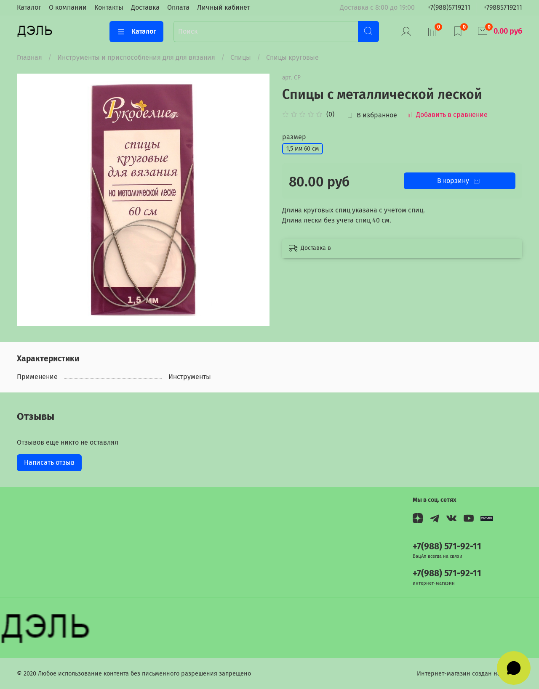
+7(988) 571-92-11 (447, 546)
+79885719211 (502, 7)
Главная (29, 57)
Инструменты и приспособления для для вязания (136, 57)
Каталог (29, 7)
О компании (68, 7)
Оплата (178, 7)
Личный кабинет (223, 7)
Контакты (108, 7)
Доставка (145, 7)
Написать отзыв (49, 462)
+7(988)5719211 (448, 7)
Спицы (240, 57)
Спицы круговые (292, 57)
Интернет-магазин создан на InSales (469, 673)
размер (294, 137)
